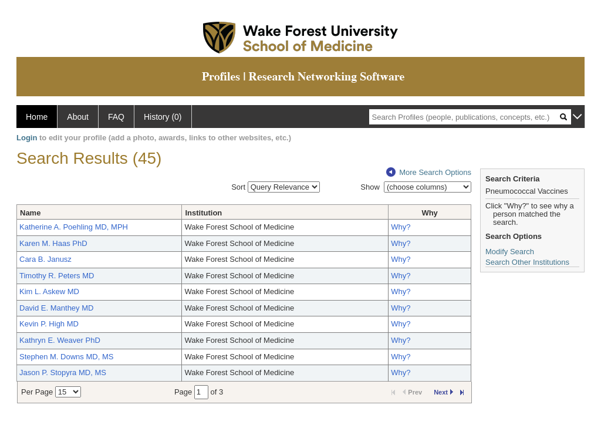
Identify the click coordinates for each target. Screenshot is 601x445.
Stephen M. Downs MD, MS (66, 356)
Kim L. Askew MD (49, 291)
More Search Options (428, 172)
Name (30, 212)
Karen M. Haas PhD (53, 243)
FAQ (116, 117)
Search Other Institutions (527, 262)
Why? (400, 226)
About (78, 117)
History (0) (163, 117)
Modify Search (509, 251)
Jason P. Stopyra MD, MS (62, 372)
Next (443, 392)
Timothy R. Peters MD (56, 275)
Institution (203, 212)
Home (37, 117)
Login (26, 137)
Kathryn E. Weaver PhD (59, 340)
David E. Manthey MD (56, 308)
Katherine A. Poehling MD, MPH (73, 226)
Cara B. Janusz (45, 259)
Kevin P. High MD (49, 323)
